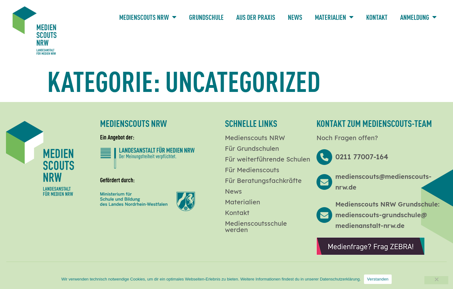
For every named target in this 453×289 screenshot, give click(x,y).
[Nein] (436, 280)
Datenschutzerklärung (340, 279)
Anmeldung (418, 17)
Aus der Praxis (255, 16)
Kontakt (377, 16)
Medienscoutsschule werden (256, 226)
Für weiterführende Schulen (267, 159)
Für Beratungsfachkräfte (263, 181)
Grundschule (206, 16)
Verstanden (378, 279)
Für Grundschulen (252, 148)
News (295, 16)
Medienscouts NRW (147, 17)
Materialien (334, 17)
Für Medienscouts (252, 170)
